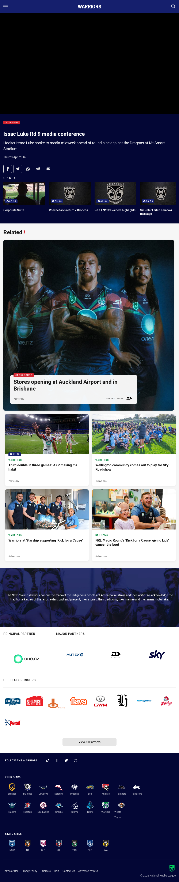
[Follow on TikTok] (47, 760)
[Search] (173, 6)
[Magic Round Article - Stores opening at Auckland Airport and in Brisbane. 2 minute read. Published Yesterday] (88, 325)
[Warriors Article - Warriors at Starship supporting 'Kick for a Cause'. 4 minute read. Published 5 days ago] (47, 525)
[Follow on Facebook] (57, 760)
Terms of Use (10, 870)
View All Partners (89, 742)
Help (56, 870)
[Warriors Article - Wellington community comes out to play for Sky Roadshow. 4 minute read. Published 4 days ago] (134, 450)
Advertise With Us (88, 870)
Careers (46, 870)
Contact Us (68, 870)
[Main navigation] (5, 6)
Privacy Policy (29, 870)
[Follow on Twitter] (66, 760)
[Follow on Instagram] (75, 760)
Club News (12, 122)
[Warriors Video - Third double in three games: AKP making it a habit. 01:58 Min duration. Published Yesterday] (47, 450)
